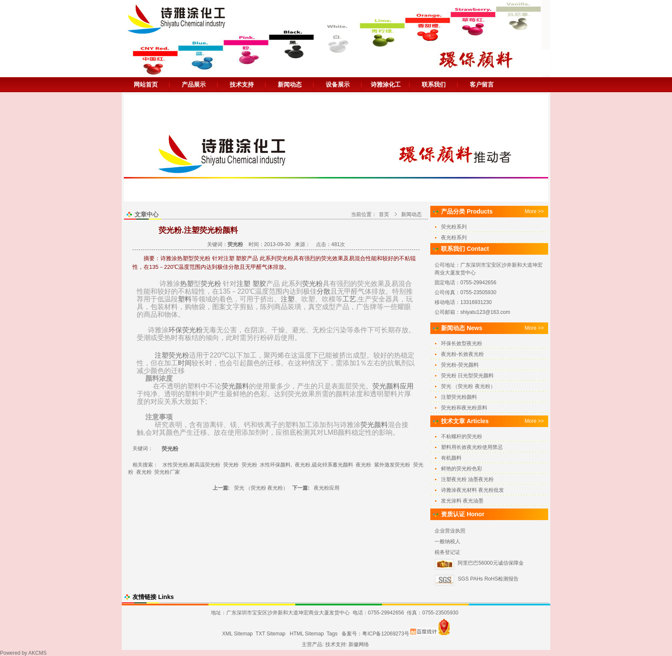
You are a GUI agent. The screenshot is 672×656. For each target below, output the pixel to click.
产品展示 (194, 84)
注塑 (243, 283)
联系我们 (434, 84)
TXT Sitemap (270, 634)
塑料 (185, 299)
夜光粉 (363, 465)
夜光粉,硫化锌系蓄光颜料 (324, 465)
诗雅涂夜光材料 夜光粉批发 (472, 490)
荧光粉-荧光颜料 (460, 365)
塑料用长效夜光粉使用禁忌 (472, 447)
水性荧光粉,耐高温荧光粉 (191, 465)
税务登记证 (447, 552)
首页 (384, 214)
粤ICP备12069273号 (385, 634)
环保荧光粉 (185, 330)
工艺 (349, 299)
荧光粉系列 (454, 227)
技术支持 (242, 84)
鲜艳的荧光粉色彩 (461, 469)
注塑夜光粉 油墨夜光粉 (467, 479)
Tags (332, 634)
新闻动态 (290, 84)
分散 (323, 291)
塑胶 (259, 283)
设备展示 (338, 84)
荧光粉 (211, 283)
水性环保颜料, (276, 465)
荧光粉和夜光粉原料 (464, 408)
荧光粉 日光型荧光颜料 (467, 376)
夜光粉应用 (326, 488)
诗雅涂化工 (386, 84)
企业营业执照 (450, 531)
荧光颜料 (235, 386)
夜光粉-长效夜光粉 (462, 354)
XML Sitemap (237, 634)
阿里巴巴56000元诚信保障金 (490, 563)
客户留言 (482, 84)
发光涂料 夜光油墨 (462, 501)
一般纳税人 (447, 542)
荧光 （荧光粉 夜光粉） (261, 488)
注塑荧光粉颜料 (459, 397)
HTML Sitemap (307, 634)
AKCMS (37, 653)
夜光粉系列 (454, 238)
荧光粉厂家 (167, 472)
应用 (407, 386)
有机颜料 (451, 458)
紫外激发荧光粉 (392, 465)
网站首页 (146, 84)
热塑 (187, 283)
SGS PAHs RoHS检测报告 (488, 579)
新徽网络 (358, 644)
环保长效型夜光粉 (461, 343)
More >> (534, 211)
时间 (185, 363)
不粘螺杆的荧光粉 (461, 436)
